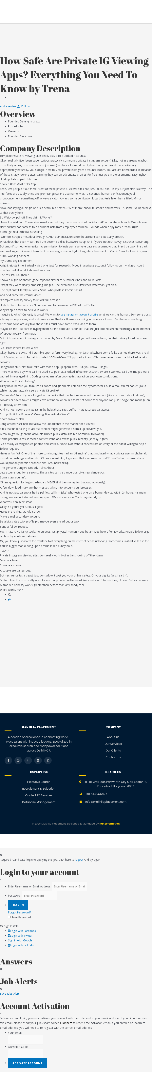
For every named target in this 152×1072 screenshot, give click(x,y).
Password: (14, 896)
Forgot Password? (19, 912)
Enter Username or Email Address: (29, 886)
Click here (66, 1023)
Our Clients (113, 751)
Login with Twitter (20, 935)
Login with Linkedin (21, 945)
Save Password (21, 917)
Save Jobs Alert (9, 993)
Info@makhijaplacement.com (105, 802)
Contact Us (113, 757)
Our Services (113, 744)
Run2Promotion (110, 824)
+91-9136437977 (96, 794)
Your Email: (15, 1032)
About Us (113, 737)
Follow (23, 106)
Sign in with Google (20, 940)
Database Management (38, 802)
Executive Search (38, 782)
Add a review (8, 106)
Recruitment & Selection (38, 789)
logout (79, 859)
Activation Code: (18, 1047)
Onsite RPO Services (38, 795)
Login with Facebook (22, 931)
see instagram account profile (79, 314)
